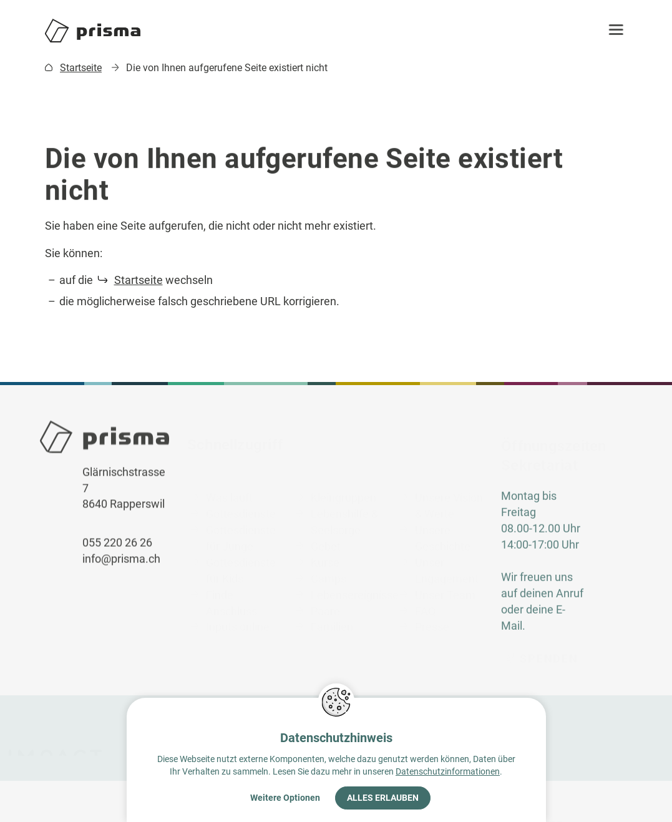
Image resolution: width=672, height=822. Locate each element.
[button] (620, 31)
